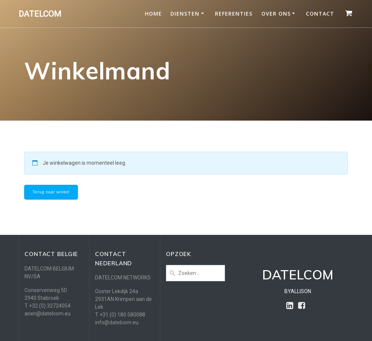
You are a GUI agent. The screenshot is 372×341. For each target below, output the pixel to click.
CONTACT (320, 13)
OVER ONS (276, 13)
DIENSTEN (184, 13)
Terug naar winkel (51, 192)
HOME (153, 13)
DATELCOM (40, 14)
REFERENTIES (233, 13)
